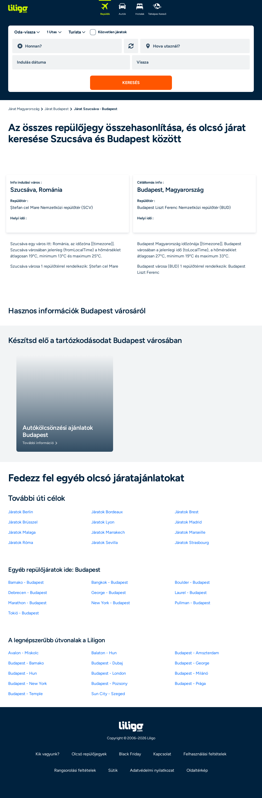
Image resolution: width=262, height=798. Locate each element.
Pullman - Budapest (192, 602)
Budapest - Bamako (26, 663)
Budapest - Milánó (191, 673)
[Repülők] (105, 8)
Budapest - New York (27, 683)
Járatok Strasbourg (192, 542)
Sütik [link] (113, 770)
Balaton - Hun (104, 652)
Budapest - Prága (190, 683)
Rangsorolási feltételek (75, 770)
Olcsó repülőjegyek (89, 754)
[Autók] (122, 8)
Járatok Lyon (102, 522)
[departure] (71, 46)
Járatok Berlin (20, 511)
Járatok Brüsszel (23, 522)
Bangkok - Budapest (109, 582)
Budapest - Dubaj (107, 663)
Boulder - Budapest (192, 582)
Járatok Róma (20, 542)
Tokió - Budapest (23, 613)
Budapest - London (108, 673)
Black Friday (130, 754)
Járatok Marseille (190, 532)
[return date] (192, 62)
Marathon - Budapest (27, 602)
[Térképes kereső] (157, 8)
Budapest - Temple (25, 693)
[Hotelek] (140, 8)
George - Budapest (108, 592)
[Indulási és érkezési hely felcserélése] (131, 46)
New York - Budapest (110, 602)
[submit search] (131, 83)
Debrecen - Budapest (27, 592)
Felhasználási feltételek (204, 754)
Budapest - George (192, 663)
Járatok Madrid (188, 522)
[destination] (199, 46)
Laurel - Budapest (191, 592)
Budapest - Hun (22, 673)
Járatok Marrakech (108, 532)
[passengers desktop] (54, 32)
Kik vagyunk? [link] (47, 754)
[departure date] (72, 62)
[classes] (77, 32)
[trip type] (27, 32)
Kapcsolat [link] (162, 754)
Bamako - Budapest (26, 582)
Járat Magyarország (23, 109)
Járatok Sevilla (104, 542)
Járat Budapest (57, 109)
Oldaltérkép (197, 770)
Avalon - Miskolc (23, 652)
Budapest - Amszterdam (197, 652)
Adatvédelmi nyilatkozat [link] (152, 770)
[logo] (18, 8)
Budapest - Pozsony (109, 683)
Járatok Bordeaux (107, 511)
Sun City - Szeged (108, 693)
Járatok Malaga (22, 532)
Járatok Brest (187, 511)
